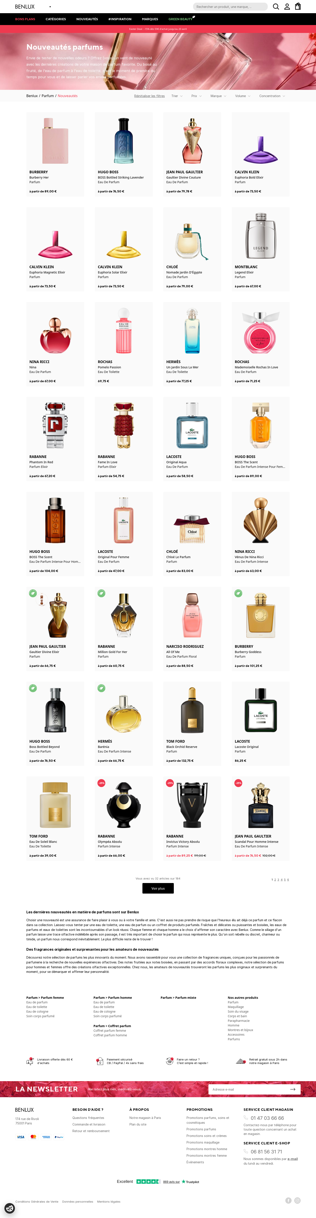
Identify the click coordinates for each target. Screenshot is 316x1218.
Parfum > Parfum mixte (178, 997)
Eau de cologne (37, 1011)
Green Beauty (180, 19)
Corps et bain (237, 1016)
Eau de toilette (36, 1007)
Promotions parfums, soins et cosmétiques (208, 1120)
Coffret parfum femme (109, 1030)
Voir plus (158, 888)
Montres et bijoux (240, 1030)
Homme (233, 1025)
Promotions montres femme (207, 1155)
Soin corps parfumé (40, 1016)
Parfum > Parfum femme (45, 997)
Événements (195, 1162)
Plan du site (137, 1124)
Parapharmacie (239, 1021)
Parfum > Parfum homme (112, 997)
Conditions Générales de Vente (36, 1201)
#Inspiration (119, 19)
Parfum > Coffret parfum (112, 1026)
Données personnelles (77, 1201)
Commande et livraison (88, 1124)
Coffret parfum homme (110, 1035)
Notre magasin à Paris (145, 1118)
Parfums (234, 1039)
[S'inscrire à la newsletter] (292, 1089)
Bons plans (25, 19)
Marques (150, 19)
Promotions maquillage (203, 1142)
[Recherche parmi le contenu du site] (230, 7)
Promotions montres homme (207, 1149)
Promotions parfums (201, 1129)
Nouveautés (87, 19)
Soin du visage (238, 1011)
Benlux (32, 95)
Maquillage (236, 1007)
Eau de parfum (37, 1002)
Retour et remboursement (91, 1131)
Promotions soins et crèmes (207, 1136)
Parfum (48, 95)
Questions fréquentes (88, 1118)
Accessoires (236, 1034)
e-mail (292, 1159)
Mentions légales (108, 1201)
